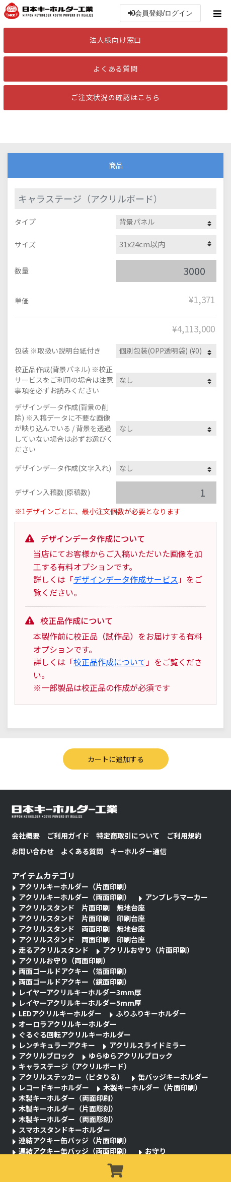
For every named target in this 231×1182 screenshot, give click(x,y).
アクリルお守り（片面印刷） (148, 950)
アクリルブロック (46, 1056)
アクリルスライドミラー (147, 1045)
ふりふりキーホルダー (151, 1013)
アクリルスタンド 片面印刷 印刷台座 (82, 918)
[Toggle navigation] (218, 13)
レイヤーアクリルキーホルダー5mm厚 (80, 1003)
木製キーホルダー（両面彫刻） (68, 1119)
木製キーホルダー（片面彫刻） (68, 1108)
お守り (155, 1151)
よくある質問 (115, 68)
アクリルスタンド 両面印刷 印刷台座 (82, 939)
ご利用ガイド (68, 835)
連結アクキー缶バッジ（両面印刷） (75, 1151)
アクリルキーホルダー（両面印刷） (75, 897)
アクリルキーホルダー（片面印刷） (75, 886)
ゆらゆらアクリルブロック (131, 1056)
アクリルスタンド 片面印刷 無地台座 (82, 907)
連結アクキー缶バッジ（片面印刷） (75, 1140)
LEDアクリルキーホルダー (60, 1013)
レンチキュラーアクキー (57, 1045)
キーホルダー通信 (138, 851)
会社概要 (26, 835)
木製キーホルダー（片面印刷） (152, 1087)
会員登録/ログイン (160, 13)
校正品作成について (109, 662)
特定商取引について (128, 835)
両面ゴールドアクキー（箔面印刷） (75, 971)
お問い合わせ (33, 851)
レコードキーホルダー (54, 1087)
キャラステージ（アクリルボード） (75, 1066)
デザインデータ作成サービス (125, 579)
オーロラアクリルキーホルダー (68, 1024)
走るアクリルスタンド (54, 950)
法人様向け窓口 (115, 40)
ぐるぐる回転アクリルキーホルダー (75, 1034)
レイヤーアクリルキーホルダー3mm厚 (80, 992)
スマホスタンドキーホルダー (64, 1130)
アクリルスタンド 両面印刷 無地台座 (82, 929)
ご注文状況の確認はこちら (115, 97)
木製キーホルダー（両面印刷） (68, 1098)
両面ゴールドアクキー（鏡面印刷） (75, 982)
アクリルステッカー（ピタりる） (71, 1077)
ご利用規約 (184, 835)
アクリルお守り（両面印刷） (64, 960)
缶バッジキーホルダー (173, 1077)
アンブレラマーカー (176, 897)
